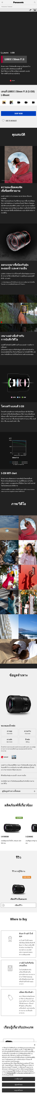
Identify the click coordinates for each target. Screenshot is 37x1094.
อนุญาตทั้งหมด (18, 1090)
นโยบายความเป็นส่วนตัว (24, 1073)
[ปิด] (34, 1045)
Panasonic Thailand (6, 7)
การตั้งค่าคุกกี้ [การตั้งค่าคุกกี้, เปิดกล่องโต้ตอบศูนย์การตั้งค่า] (18, 1079)
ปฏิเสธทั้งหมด (18, 1084)
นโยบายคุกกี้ (11, 1073)
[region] (18, 1068)
